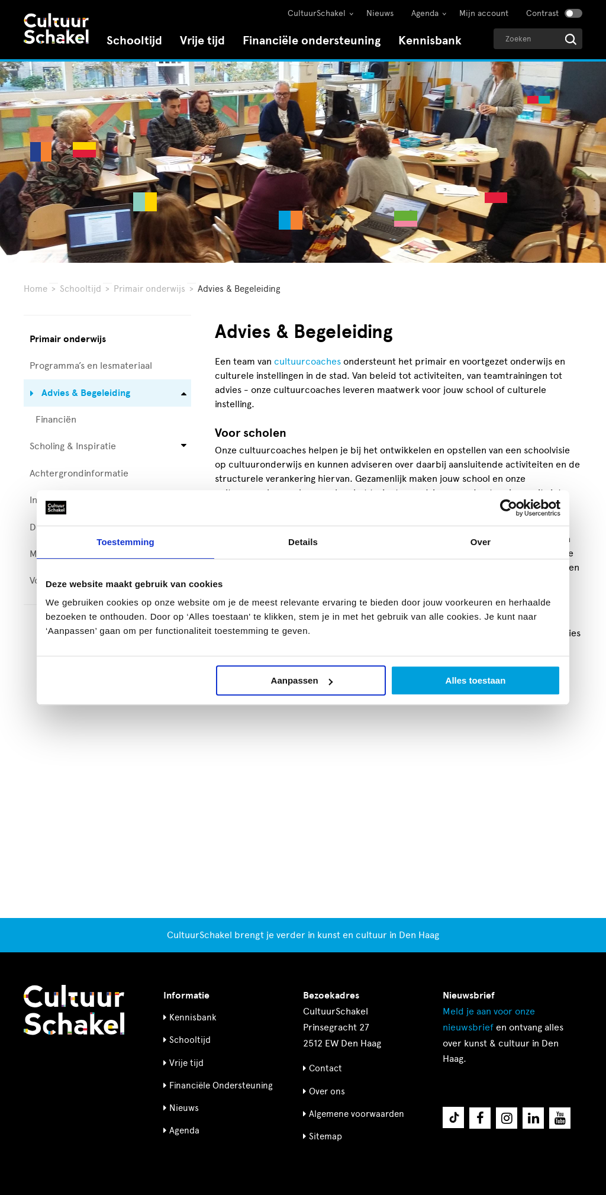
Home (35, 289)
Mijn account (483, 13)
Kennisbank (430, 40)
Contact (325, 1068)
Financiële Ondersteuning (221, 1085)
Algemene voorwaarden (356, 1114)
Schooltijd (134, 40)
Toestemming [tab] (125, 542)
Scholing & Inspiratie (73, 446)
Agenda (425, 13)
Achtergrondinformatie (79, 473)
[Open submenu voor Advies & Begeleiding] (183, 392)
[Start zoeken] (570, 39)
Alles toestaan (476, 680)
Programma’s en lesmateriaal (91, 365)
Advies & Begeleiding (85, 393)
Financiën (56, 419)
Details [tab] (303, 542)
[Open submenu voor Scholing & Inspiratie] (183, 446)
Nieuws (380, 13)
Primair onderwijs (149, 289)
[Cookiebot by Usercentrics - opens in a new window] (508, 508)
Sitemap (325, 1136)
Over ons (327, 1091)
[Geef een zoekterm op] (538, 38)
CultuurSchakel (317, 13)
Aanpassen (302, 680)
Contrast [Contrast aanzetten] (542, 13)
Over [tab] (480, 542)
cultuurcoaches (307, 361)
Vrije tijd (202, 40)
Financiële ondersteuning (312, 40)
